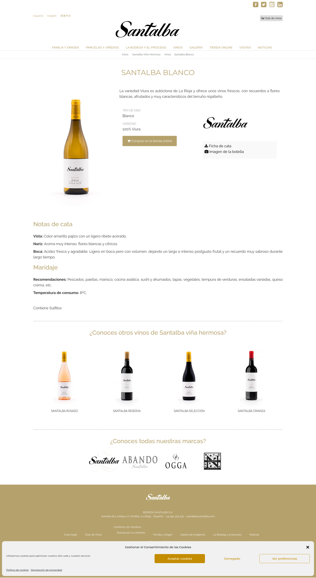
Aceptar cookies (179, 558)
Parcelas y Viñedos (102, 47)
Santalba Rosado (64, 411)
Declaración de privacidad (46, 569)
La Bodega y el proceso (146, 47)
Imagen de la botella (224, 152)
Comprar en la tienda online (150, 141)
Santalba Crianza (251, 411)
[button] (308, 547)
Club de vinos (271, 18)
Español (38, 16)
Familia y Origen (65, 47)
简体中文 (66, 16)
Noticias (265, 47)
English (52, 16)
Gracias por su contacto (131, 533)
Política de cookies (17, 569)
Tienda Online (221, 47)
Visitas (245, 47)
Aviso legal (70, 535)
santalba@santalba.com (200, 516)
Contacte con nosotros (127, 527)
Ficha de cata (218, 146)
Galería (196, 47)
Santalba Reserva (127, 411)
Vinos (178, 47)
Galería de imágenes (192, 535)
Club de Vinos (93, 535)
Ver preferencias (284, 558)
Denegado (232, 558)
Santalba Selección (189, 411)
